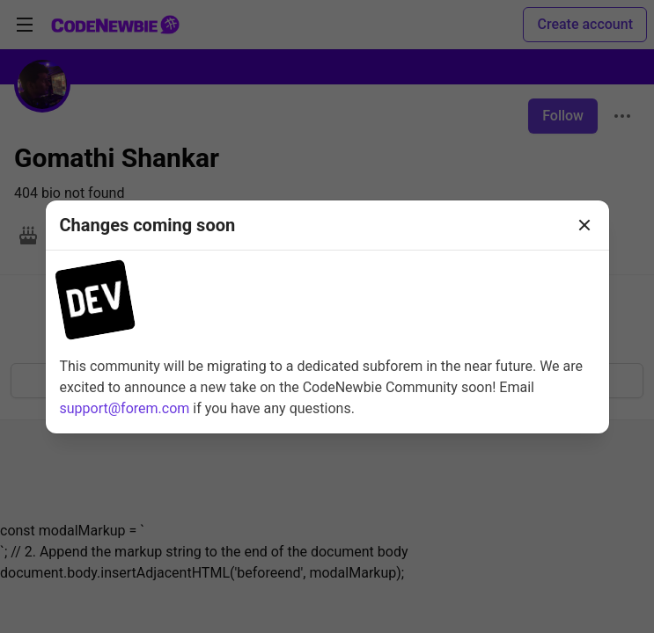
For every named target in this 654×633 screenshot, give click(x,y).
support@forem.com (125, 408)
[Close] (584, 225)
